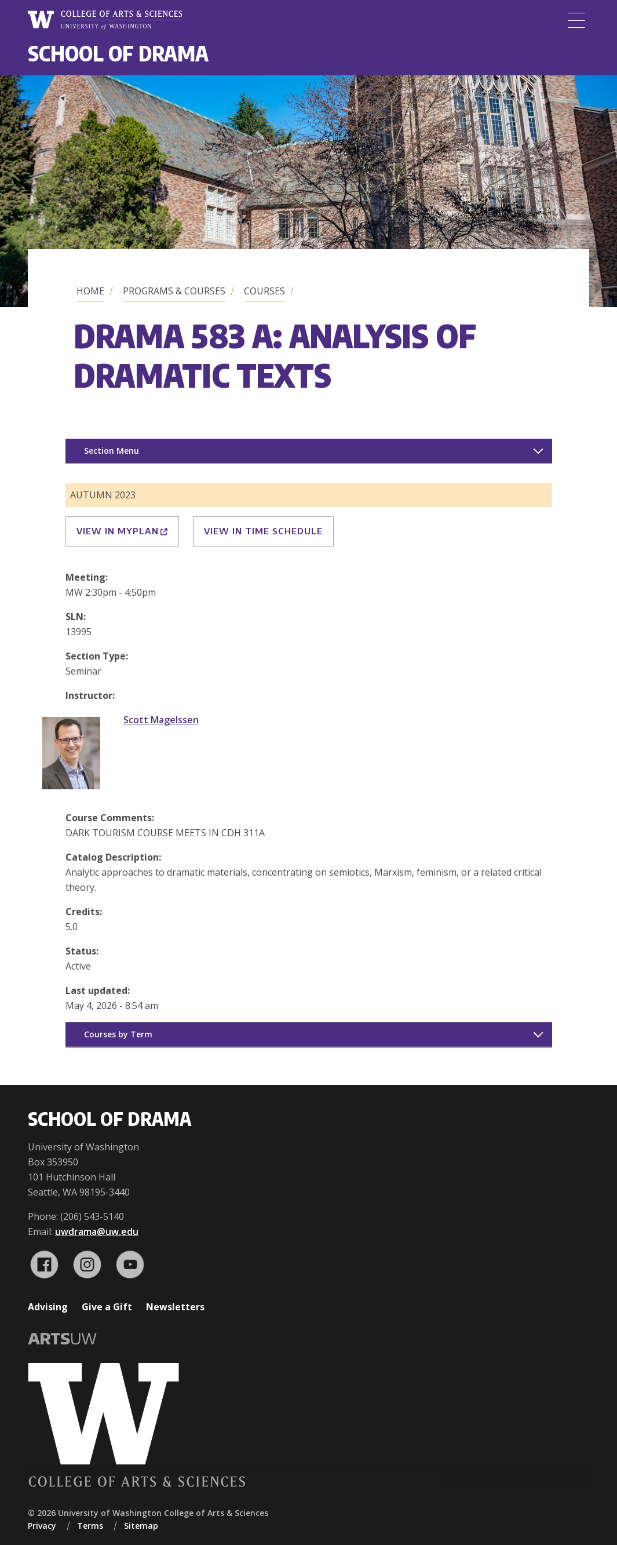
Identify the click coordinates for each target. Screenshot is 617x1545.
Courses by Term (118, 1034)
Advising (48, 1306)
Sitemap (141, 1525)
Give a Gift (107, 1306)
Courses (264, 291)
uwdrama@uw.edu (96, 1231)
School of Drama (118, 53)
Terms (90, 1525)
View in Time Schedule (263, 531)
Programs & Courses (174, 291)
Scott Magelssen (161, 719)
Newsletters (175, 1306)
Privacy (42, 1525)
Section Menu (111, 450)
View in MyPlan (122, 531)
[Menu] (576, 20)
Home (90, 291)
